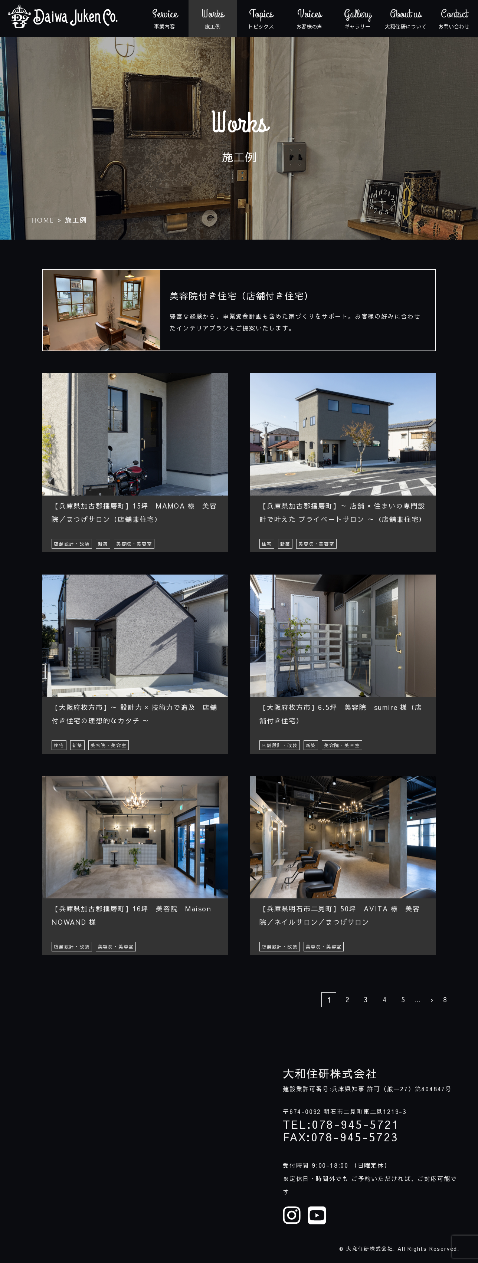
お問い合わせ (454, 18)
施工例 (213, 18)
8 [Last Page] (445, 999)
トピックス (261, 18)
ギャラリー (357, 18)
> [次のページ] (431, 1000)
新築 (103, 544)
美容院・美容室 (134, 544)
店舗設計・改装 (72, 544)
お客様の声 (309, 18)
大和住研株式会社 (330, 1073)
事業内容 (164, 18)
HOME (42, 220)
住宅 (267, 544)
